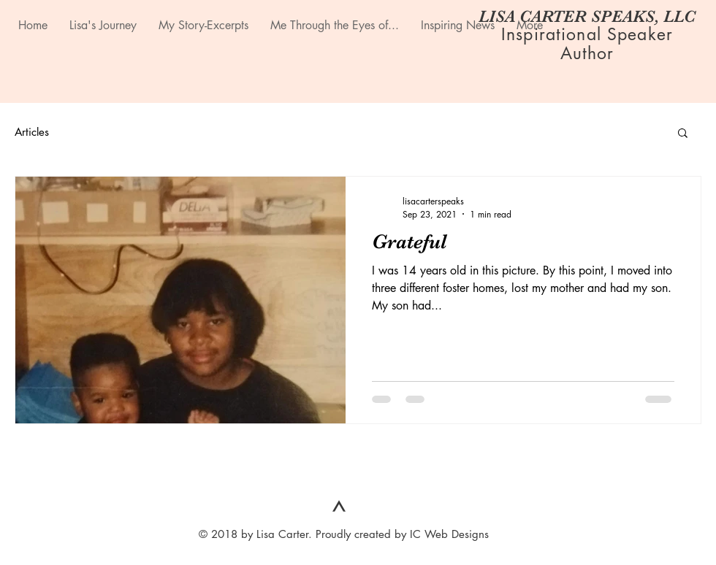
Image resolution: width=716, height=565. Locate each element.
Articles (32, 132)
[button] (683, 134)
